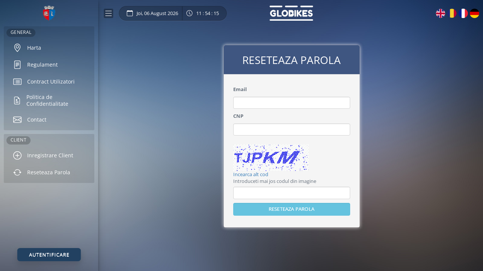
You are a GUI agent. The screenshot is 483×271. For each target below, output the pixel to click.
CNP (238, 116)
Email (240, 89)
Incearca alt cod (250, 174)
